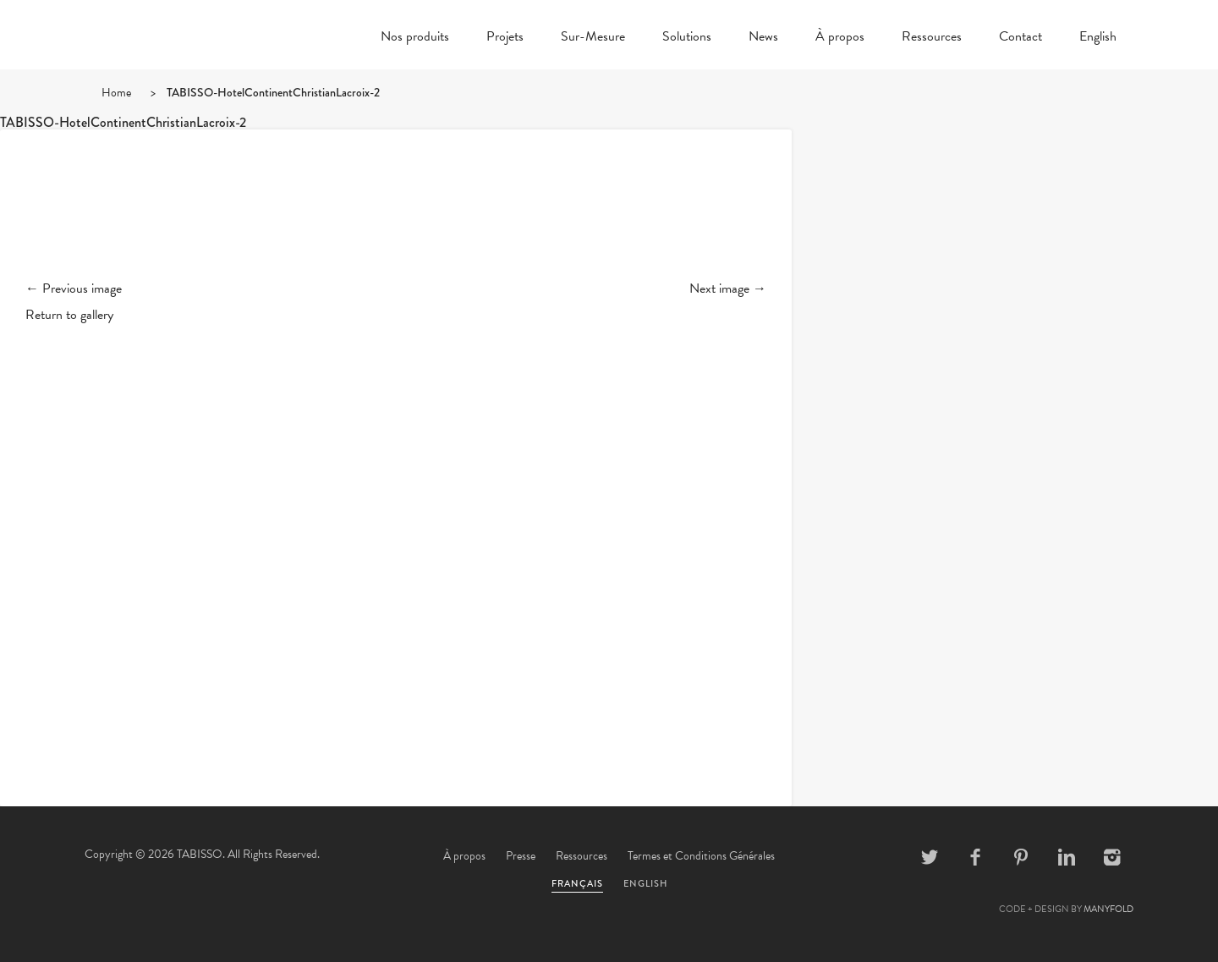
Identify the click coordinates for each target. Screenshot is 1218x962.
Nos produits (415, 38)
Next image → (727, 288)
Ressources (932, 38)
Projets (505, 38)
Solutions (686, 38)
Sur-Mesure (593, 38)
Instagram (1112, 857)
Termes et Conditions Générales (701, 856)
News (763, 38)
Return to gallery (69, 315)
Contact (1020, 38)
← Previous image (73, 288)
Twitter (929, 857)
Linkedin (1066, 857)
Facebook (975, 857)
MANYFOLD (1108, 909)
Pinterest (1020, 857)
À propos (839, 38)
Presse (520, 856)
